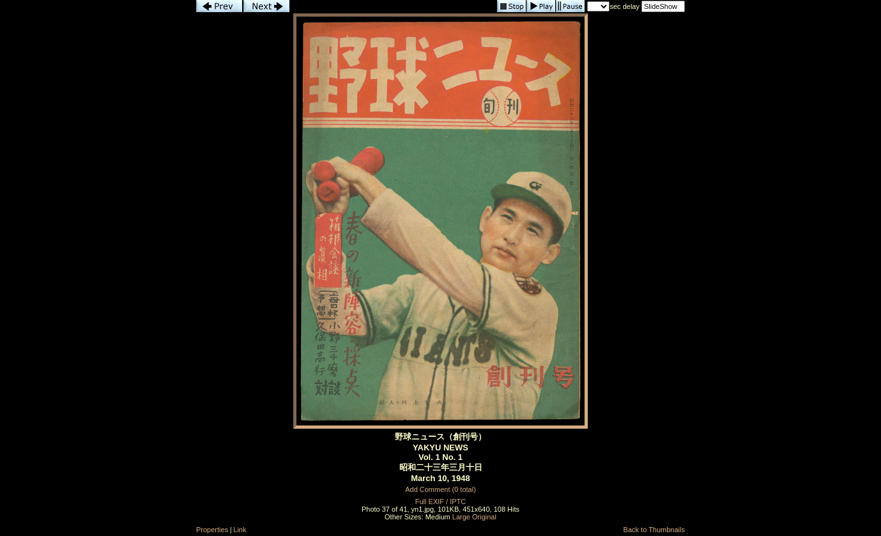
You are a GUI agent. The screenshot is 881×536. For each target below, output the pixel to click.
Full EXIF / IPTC (440, 501)
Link (239, 529)
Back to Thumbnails (654, 529)
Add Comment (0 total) (440, 489)
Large (461, 517)
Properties (212, 529)
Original (484, 517)
